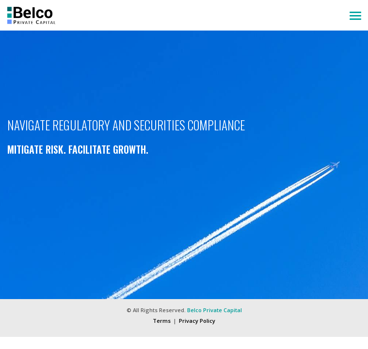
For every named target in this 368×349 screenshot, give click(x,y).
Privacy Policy (197, 320)
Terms (162, 320)
